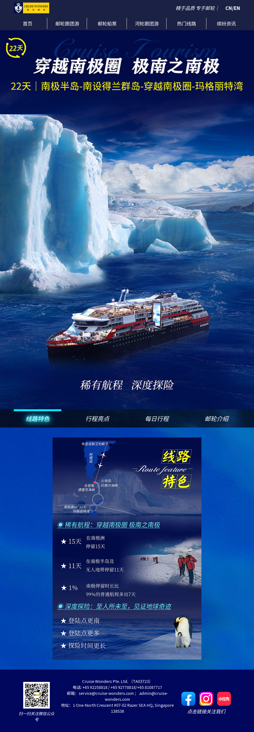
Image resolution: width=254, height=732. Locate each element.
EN (237, 7)
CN (228, 7)
